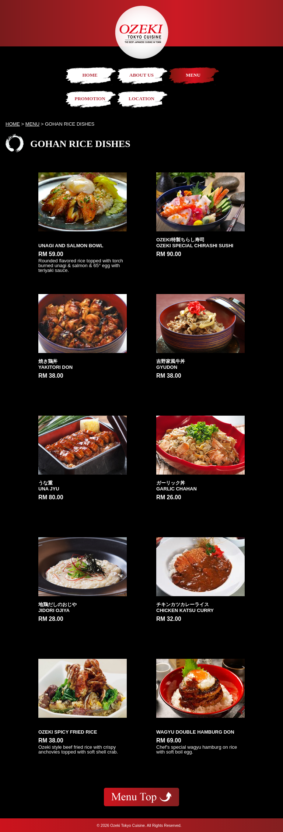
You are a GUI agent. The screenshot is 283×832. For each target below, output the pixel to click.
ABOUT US (141, 75)
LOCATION (141, 98)
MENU (193, 75)
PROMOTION (89, 98)
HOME (89, 75)
